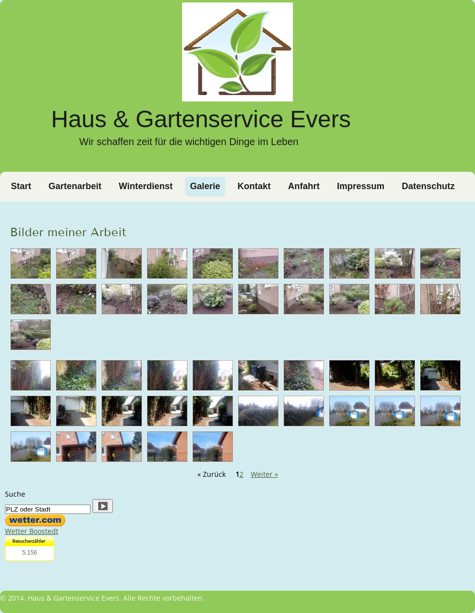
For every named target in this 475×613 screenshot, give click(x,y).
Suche (15, 494)
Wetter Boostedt (31, 531)
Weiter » (264, 474)
